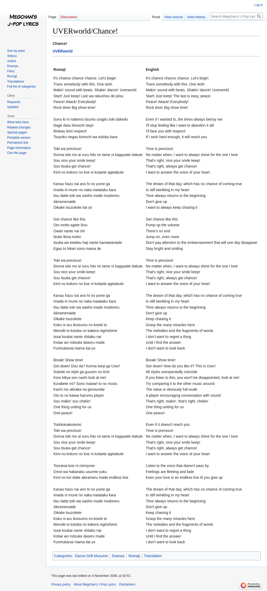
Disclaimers (127, 584)
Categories (63, 556)
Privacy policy (60, 584)
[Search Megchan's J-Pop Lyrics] (236, 16)
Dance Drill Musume (91, 556)
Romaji (134, 556)
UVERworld (63, 51)
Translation (153, 556)
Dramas (118, 556)
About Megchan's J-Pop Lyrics (95, 584)
